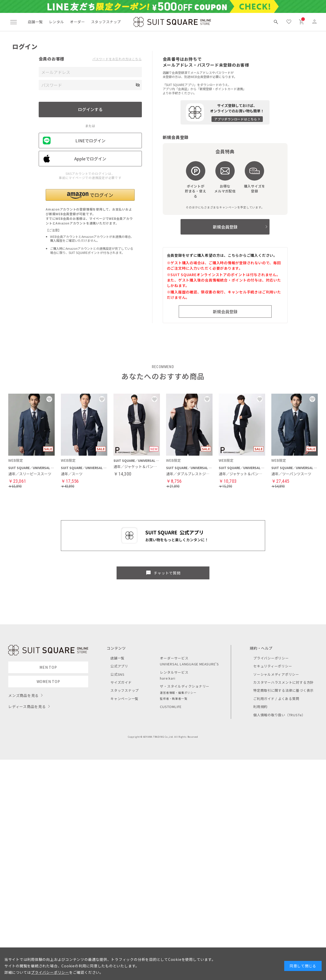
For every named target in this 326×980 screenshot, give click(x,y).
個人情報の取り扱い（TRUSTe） (279, 714)
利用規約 (260, 706)
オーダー (77, 21)
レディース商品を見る (27, 706)
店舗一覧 (35, 21)
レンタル (56, 21)
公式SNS (117, 674)
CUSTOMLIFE (171, 706)
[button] (90, 195)
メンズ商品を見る (23, 695)
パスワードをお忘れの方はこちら (117, 59)
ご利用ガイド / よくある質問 (276, 698)
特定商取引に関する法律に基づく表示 (283, 690)
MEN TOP (48, 667)
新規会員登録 (225, 227)
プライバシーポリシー (271, 658)
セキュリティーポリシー (272, 666)
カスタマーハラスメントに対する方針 (283, 682)
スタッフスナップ (106, 21)
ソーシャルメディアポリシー (276, 674)
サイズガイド (121, 682)
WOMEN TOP (48, 681)
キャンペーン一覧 (124, 698)
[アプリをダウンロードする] (225, 112)
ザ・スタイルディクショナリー (184, 686)
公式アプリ (119, 666)
